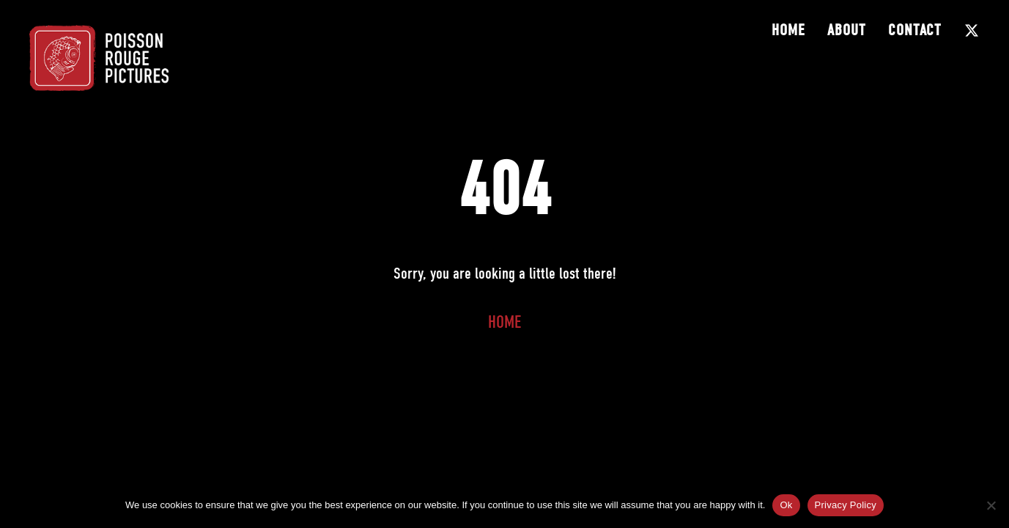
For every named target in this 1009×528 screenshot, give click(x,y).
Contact (915, 30)
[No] (990, 505)
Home (788, 30)
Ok (786, 504)
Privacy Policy (845, 504)
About (846, 30)
